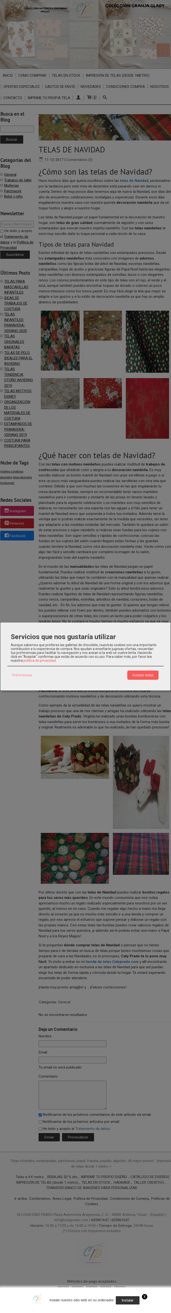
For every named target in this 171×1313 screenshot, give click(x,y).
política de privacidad (39, 660)
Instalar (128, 1300)
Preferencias (22, 675)
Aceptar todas (142, 675)
